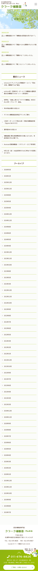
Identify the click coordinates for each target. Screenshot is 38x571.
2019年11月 (8, 487)
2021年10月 (8, 366)
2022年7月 (7, 322)
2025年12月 (8, 182)
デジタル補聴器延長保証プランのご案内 (16, 115)
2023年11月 (8, 258)
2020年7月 (7, 436)
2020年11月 (8, 417)
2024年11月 (8, 220)
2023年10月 (8, 265)
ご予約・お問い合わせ (19, 567)
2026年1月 (7, 176)
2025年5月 (7, 201)
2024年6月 (7, 233)
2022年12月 (8, 290)
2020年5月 (7, 449)
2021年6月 (7, 385)
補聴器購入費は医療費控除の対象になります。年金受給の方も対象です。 (19, 137)
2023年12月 (8, 252)
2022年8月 (7, 316)
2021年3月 (7, 398)
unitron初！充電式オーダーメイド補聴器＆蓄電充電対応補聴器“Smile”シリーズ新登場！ (20, 92)
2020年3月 (7, 461)
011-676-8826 (13, 541)
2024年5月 (7, 239)
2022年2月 (7, 347)
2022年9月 (7, 309)
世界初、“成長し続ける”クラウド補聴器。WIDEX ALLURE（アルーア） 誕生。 (19, 101)
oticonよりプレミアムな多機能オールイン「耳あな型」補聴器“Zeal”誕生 (19, 84)
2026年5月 (7, 170)
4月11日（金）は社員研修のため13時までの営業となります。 (20, 152)
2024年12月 (8, 214)
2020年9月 (7, 423)
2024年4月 (7, 246)
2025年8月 (7, 195)
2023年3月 (7, 284)
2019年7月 (7, 512)
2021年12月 (8, 360)
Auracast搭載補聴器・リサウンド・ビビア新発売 (19, 144)
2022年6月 (7, 328)
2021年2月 (7, 404)
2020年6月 (7, 442)
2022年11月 (8, 296)
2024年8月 (7, 227)
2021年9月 (7, 373)
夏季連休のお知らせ (10, 129)
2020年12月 (8, 411)
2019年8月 (7, 506)
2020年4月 (7, 455)
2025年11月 (8, 189)
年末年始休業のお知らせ (12, 108)
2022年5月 (7, 335)
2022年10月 (8, 303)
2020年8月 (7, 430)
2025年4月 (7, 208)
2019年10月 (8, 493)
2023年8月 (7, 271)
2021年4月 (7, 392)
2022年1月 (7, 354)
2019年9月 (7, 500)
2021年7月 (7, 379)
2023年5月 (7, 277)
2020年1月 (7, 474)
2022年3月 (7, 341)
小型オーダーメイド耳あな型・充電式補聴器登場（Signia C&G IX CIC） (19, 122)
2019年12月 (8, 481)
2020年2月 (7, 468)
